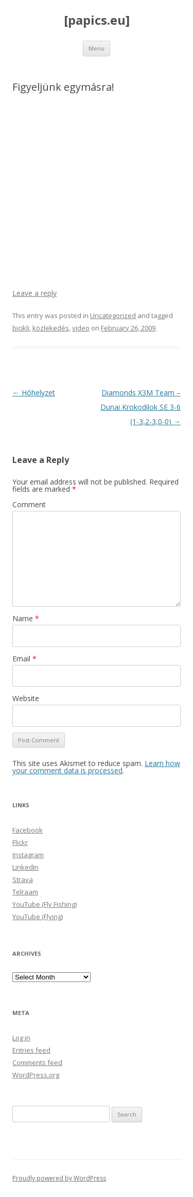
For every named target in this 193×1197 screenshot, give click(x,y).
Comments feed (37, 1062)
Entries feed (31, 1050)
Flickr (20, 842)
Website (25, 698)
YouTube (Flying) (37, 916)
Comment (29, 504)
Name (25, 618)
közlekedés (50, 327)
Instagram (28, 854)
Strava (22, 879)
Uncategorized (113, 315)
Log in (21, 1037)
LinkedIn (25, 867)
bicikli (20, 327)
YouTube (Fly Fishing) (44, 904)
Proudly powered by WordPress (59, 1178)
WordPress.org (35, 1074)
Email (24, 658)
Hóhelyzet (33, 392)
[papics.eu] (97, 20)
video (81, 327)
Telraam (25, 891)
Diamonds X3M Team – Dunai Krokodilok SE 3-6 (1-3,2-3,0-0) (140, 407)
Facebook (27, 830)
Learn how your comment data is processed (96, 766)
